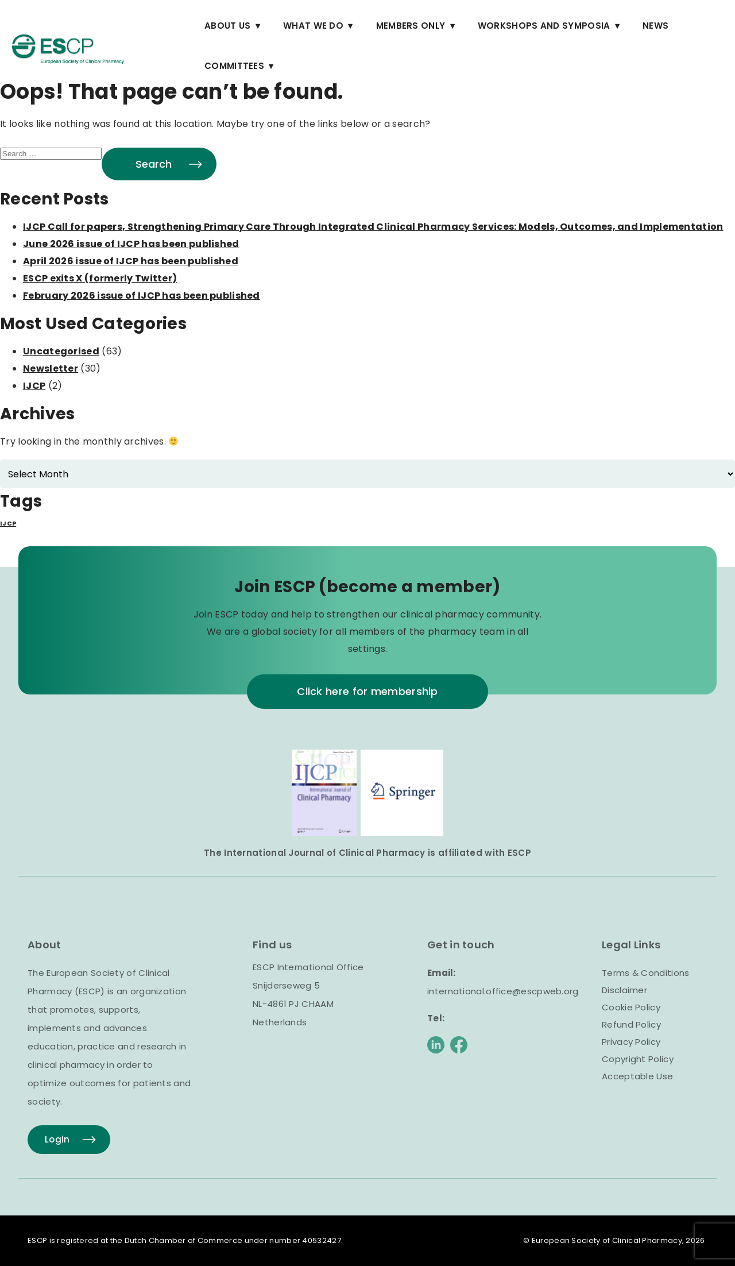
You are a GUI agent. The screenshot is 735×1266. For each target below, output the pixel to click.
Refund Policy (631, 1024)
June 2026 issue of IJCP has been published (131, 243)
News (655, 26)
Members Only (411, 26)
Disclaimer (624, 990)
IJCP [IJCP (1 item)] (8, 523)
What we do (313, 26)
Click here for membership (367, 691)
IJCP (34, 385)
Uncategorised (61, 351)
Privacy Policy (631, 1042)
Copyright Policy (638, 1059)
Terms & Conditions (645, 973)
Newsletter (50, 368)
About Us (227, 26)
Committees (234, 66)
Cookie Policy (631, 1007)
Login (57, 1139)
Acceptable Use (637, 1076)
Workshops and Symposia (544, 26)
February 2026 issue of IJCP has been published (141, 295)
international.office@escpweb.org (503, 991)
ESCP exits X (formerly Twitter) (100, 278)
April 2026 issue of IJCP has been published (130, 261)
